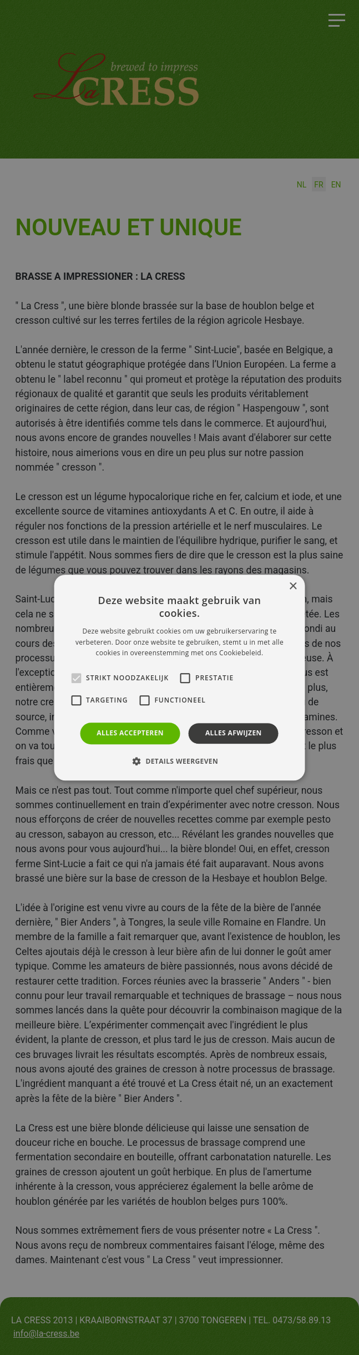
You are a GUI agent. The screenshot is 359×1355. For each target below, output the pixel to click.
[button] (179, 760)
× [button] (293, 586)
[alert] (179, 677)
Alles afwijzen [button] (233, 733)
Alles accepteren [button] (130, 733)
